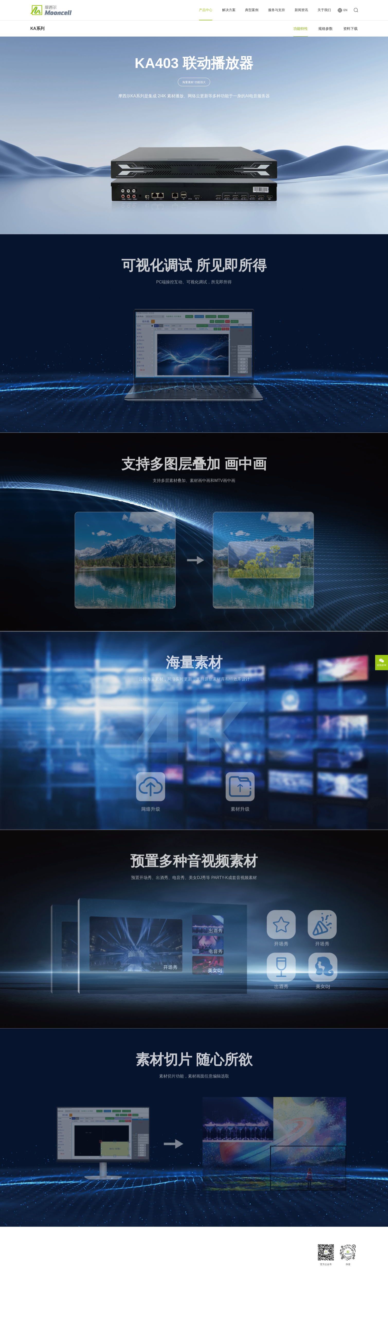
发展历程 (297, 1267)
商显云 (124, 1267)
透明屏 (161, 1292)
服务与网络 (232, 1267)
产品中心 (205, 10)
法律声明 (311, 1331)
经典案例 (199, 1255)
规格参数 (325, 29)
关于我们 (324, 10)
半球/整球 (163, 1274)
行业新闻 (266, 1261)
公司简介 (297, 1255)
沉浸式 (161, 1280)
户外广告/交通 (165, 1298)
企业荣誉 (297, 1274)
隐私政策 (326, 1331)
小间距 (161, 1255)
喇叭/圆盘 (163, 1286)
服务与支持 (276, 10)
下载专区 (231, 1255)
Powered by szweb (347, 1331)
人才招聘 (297, 1280)
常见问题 (231, 1274)
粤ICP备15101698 (111, 1331)
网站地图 (294, 1331)
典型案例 (251, 10)
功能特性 (300, 29)
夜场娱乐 (162, 1261)
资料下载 (350, 29)
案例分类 (199, 1261)
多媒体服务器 (128, 1274)
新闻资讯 (301, 10)
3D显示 (161, 1267)
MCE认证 (231, 1261)
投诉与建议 (232, 1286)
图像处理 (126, 1255)
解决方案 (229, 10)
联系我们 (297, 1286)
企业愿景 (297, 1261)
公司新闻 (266, 1255)
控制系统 (126, 1261)
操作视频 (231, 1280)
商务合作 (297, 1292)
